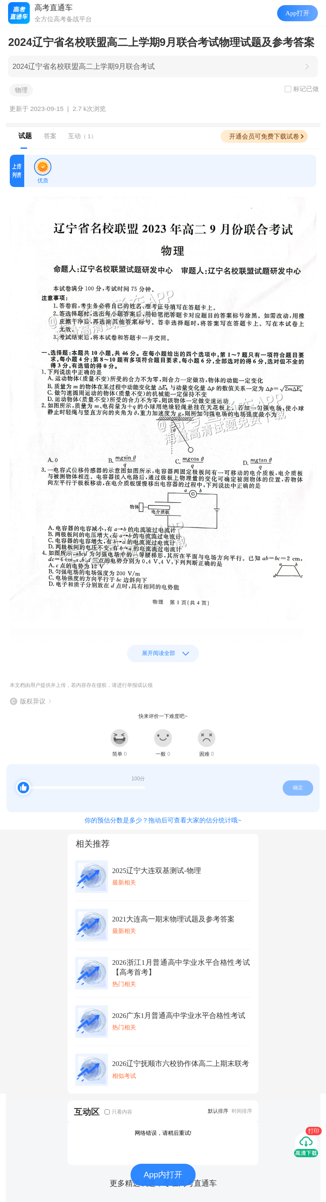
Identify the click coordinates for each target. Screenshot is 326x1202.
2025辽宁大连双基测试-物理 (156, 871)
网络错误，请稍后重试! (163, 1133)
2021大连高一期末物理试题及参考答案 (173, 919)
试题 (25, 135)
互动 (82, 135)
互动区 (86, 1112)
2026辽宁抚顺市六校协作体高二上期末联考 (180, 1064)
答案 (50, 135)
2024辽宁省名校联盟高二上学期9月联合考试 (83, 66)
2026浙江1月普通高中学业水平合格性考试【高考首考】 (181, 967)
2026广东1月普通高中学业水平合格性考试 (179, 1016)
